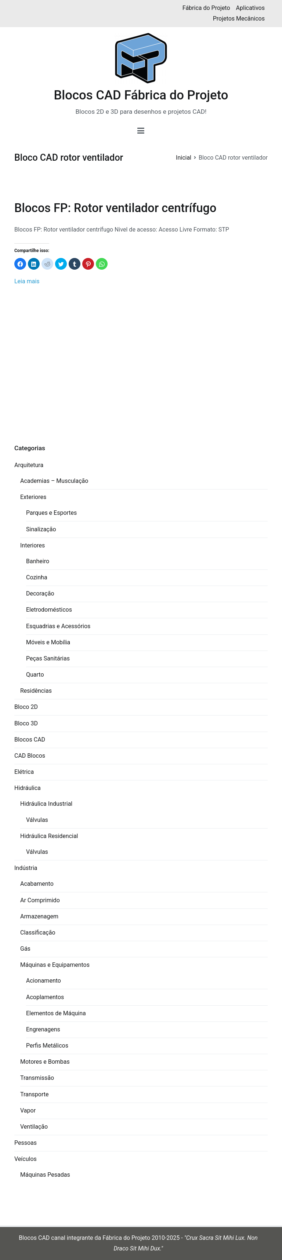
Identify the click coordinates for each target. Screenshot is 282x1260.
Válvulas (37, 819)
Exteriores (33, 497)
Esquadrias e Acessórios (58, 626)
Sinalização (41, 529)
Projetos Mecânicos (239, 18)
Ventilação (34, 1126)
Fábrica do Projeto (206, 7)
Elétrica (24, 771)
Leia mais (27, 281)
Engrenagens (43, 1029)
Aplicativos (250, 7)
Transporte (34, 1094)
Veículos (25, 1158)
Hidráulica (27, 787)
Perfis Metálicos (47, 1045)
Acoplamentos (45, 997)
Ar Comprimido (40, 900)
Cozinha (36, 577)
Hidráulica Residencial (49, 836)
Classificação (37, 932)
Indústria (25, 867)
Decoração (40, 593)
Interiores (32, 545)
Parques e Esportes (51, 512)
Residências (36, 690)
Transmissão (37, 1077)
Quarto (35, 674)
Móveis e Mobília (48, 642)
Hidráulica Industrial (46, 803)
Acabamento (37, 883)
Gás (25, 948)
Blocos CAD (29, 739)
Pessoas (25, 1142)
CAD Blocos (29, 755)
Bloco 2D (26, 706)
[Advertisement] (141, 367)
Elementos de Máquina (56, 1013)
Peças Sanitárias (48, 658)
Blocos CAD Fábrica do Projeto (141, 95)
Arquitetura (28, 465)
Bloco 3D (26, 723)
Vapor (28, 1110)
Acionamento (43, 980)
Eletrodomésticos (49, 609)
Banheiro (37, 561)
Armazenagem (39, 916)
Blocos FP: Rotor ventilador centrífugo (115, 208)
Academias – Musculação (54, 480)
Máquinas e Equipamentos (55, 964)
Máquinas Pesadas (45, 1174)
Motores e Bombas (45, 1061)
